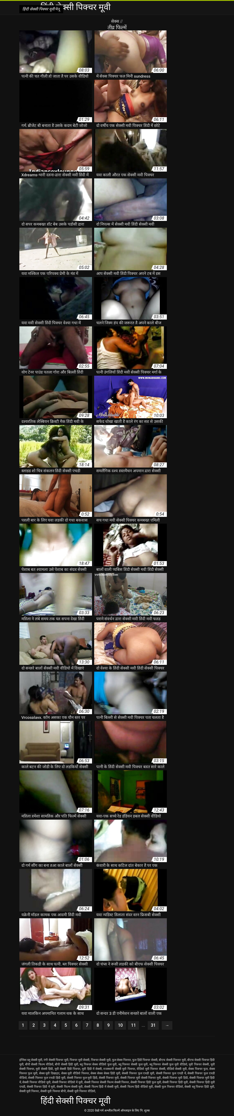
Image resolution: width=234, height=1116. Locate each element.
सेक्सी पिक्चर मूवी (109, 1077)
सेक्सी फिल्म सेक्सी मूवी (70, 1086)
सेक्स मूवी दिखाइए (49, 1073)
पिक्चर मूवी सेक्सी (79, 1060)
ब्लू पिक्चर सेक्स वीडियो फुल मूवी (98, 1064)
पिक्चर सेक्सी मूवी (101, 1060)
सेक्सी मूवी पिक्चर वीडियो (81, 1091)
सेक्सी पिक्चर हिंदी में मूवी (41, 1086)
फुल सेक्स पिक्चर (121, 1060)
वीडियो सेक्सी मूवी (177, 1069)
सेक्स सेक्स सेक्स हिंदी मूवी (105, 1073)
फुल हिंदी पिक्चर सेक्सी (144, 1060)
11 (133, 1025)
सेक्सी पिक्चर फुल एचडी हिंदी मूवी (46, 1077)
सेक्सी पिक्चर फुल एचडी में (171, 1073)
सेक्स (115, 21)
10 (120, 1025)
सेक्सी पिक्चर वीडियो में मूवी (67, 1082)
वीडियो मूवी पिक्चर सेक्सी (151, 1069)
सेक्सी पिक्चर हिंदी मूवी (175, 1082)
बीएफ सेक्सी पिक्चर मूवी (172, 1060)
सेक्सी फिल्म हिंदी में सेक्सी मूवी (101, 1086)
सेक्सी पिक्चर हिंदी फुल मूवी (145, 1082)
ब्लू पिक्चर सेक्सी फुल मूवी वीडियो (168, 1064)
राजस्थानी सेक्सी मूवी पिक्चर (119, 1069)
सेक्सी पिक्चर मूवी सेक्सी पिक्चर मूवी (140, 1077)
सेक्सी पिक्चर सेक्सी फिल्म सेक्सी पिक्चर (106, 1082)
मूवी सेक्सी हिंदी (44, 1069)
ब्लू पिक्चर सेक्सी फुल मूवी (133, 1064)
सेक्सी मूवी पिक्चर (29, 1091)
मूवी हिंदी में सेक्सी (92, 1069)
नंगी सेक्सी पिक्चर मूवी (56, 1060)
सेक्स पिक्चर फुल (198, 1069)
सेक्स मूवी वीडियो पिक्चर (75, 1073)
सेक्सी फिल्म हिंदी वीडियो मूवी (136, 1086)
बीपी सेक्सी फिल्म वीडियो (39, 1064)
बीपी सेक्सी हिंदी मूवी (66, 1064)
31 (153, 1025)
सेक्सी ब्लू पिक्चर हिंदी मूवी (199, 1086)
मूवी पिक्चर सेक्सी (199, 1064)
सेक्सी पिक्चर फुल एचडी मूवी (138, 1073)
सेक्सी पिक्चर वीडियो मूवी (36, 1082)
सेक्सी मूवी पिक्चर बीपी (53, 1091)
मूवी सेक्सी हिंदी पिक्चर (68, 1069)
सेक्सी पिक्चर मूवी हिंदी (175, 1077)
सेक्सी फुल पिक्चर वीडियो (169, 1086)
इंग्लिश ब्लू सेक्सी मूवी (31, 1060)
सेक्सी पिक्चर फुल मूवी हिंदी (82, 1077)
